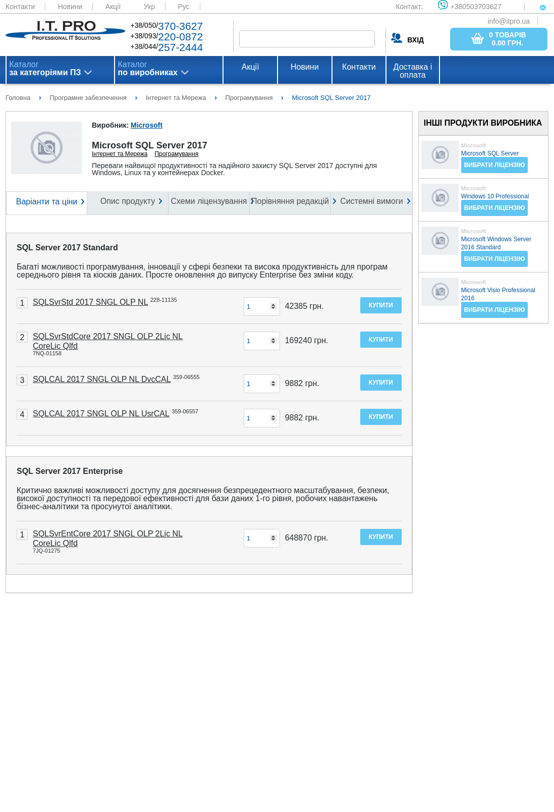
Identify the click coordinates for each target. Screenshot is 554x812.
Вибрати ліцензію (494, 165)
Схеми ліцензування (209, 201)
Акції (113, 7)
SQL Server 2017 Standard (67, 247)
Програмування (176, 153)
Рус (183, 7)
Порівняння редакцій (290, 201)
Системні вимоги (371, 201)
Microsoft (146, 125)
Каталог (45, 69)
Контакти (20, 7)
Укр (149, 7)
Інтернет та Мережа (120, 153)
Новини (70, 7)
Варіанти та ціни (46, 201)
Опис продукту (127, 201)
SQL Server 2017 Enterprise (70, 471)
